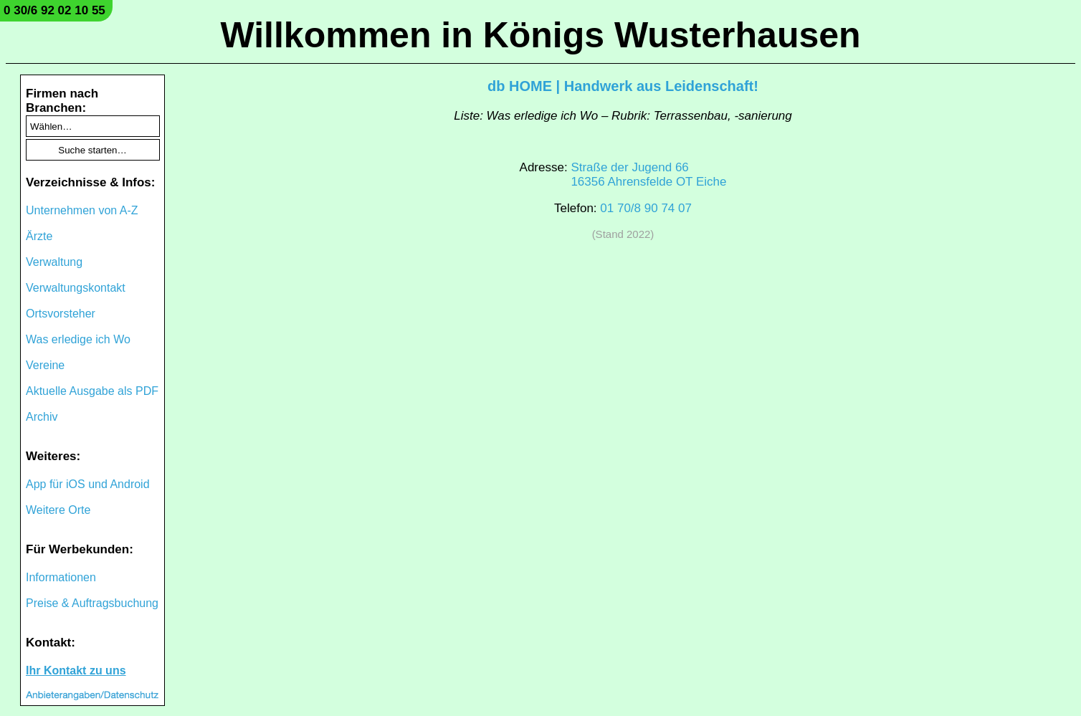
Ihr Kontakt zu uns (76, 670)
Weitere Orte (58, 510)
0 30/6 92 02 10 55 (54, 10)
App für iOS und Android (88, 484)
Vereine (45, 365)
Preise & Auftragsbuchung (92, 603)
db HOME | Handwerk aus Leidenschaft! (622, 86)
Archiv (41, 417)
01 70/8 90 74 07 (646, 208)
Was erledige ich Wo (78, 339)
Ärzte (39, 236)
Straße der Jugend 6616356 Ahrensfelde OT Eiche (648, 174)
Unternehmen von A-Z (82, 210)
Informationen (61, 577)
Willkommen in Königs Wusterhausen (540, 35)
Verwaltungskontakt (75, 288)
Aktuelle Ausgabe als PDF (92, 391)
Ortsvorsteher (60, 313)
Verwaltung (54, 262)
